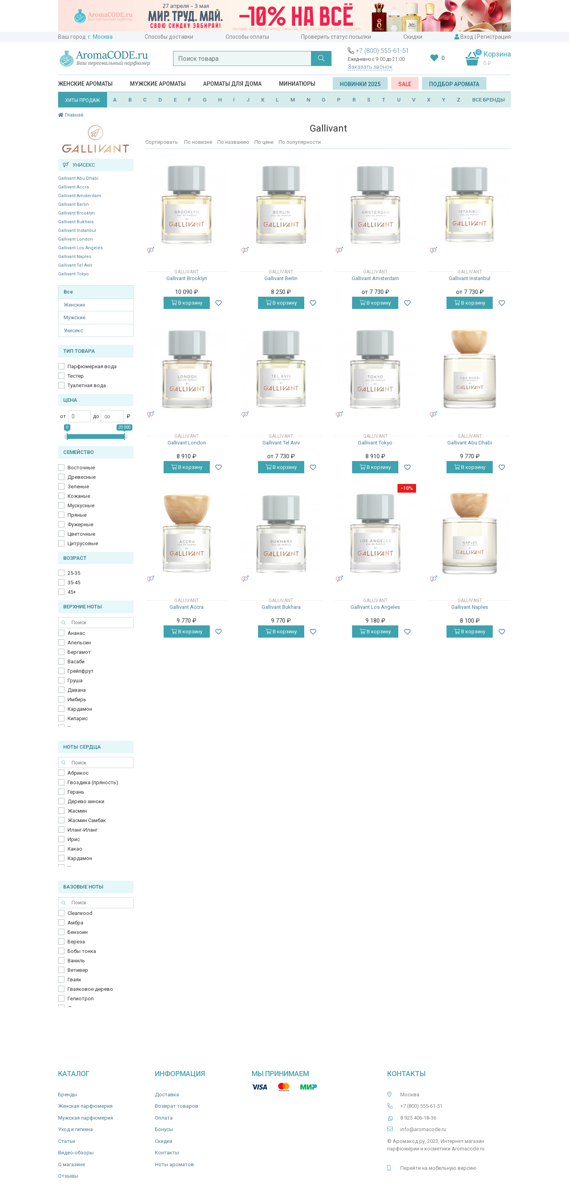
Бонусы (164, 1129)
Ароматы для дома (232, 84)
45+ (72, 592)
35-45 (74, 582)
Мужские (74, 317)
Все (68, 292)
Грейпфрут (81, 671)
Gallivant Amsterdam (79, 195)
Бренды (67, 1094)
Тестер (76, 376)
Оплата (164, 1118)
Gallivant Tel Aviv (75, 265)
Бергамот (79, 652)
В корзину (186, 303)
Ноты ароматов (174, 1164)
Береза (76, 942)
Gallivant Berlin (73, 204)
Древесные (82, 477)
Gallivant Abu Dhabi (78, 178)
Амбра (75, 923)
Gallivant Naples (74, 256)
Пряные (77, 515)
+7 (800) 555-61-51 (382, 51)
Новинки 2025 (360, 84)
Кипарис (78, 718)
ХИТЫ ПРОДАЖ (82, 100)
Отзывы (68, 1176)
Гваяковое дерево (90, 989)
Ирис (74, 839)
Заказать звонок (370, 67)
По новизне (198, 142)
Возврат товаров (176, 1106)
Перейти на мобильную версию (438, 1168)
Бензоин (78, 932)
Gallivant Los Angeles (80, 247)
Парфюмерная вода (92, 366)
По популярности (300, 142)
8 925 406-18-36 (418, 1118)
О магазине (71, 1164)
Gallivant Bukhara (76, 221)
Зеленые (78, 486)
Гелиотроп (81, 998)
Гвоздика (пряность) (93, 782)
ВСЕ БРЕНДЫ (488, 100)
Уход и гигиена (75, 1129)
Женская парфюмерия (85, 1106)
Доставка (167, 1094)
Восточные (81, 468)
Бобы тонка (82, 951)
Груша (75, 680)
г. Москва (100, 37)
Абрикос (78, 773)
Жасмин (77, 811)
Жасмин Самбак (87, 820)
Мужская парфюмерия (85, 1118)
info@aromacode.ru (423, 1129)
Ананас (76, 633)
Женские (74, 305)
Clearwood (80, 913)
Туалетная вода (87, 385)
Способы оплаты (247, 37)
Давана (77, 690)
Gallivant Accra (73, 187)
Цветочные (81, 534)
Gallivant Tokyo (73, 274)
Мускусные (81, 505)
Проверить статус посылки (336, 37)
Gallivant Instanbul (77, 230)
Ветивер (78, 970)
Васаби (76, 661)
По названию (233, 142)
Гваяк (74, 980)
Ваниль (76, 961)
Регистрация (494, 37)
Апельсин (79, 643)
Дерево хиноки (86, 801)
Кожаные (79, 496)
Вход (466, 37)
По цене (263, 142)
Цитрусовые (83, 543)
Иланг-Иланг (83, 830)
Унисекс (73, 330)
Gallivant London (75, 239)
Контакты (167, 1153)
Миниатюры (297, 84)
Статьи (66, 1141)
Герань (76, 792)
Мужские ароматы (158, 84)
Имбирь (77, 699)
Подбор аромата (454, 84)
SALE (404, 84)
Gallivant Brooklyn (76, 213)
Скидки (412, 37)
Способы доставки (169, 37)
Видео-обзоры (76, 1153)
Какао (75, 849)
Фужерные (80, 524)
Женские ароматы (85, 84)
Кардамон (80, 709)
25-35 (74, 573)
